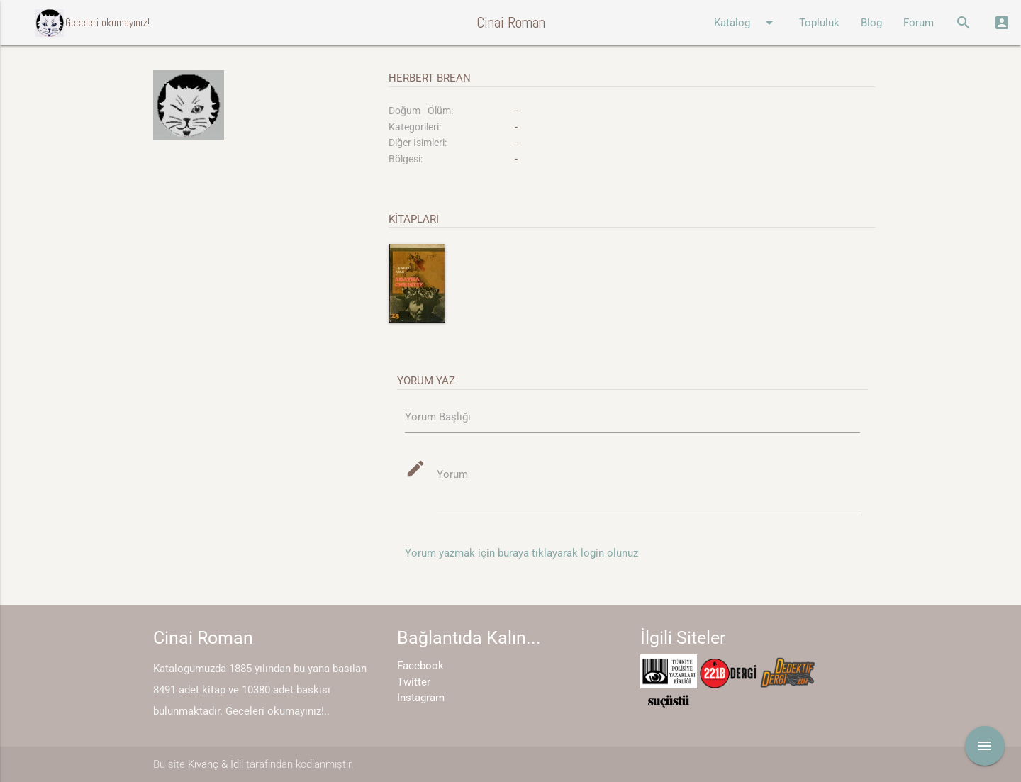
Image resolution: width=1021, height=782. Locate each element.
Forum (918, 22)
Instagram (421, 697)
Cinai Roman (510, 22)
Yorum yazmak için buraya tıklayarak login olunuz (521, 553)
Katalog (746, 22)
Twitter (413, 682)
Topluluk (819, 22)
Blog (871, 22)
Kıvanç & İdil (215, 764)
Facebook (420, 665)
